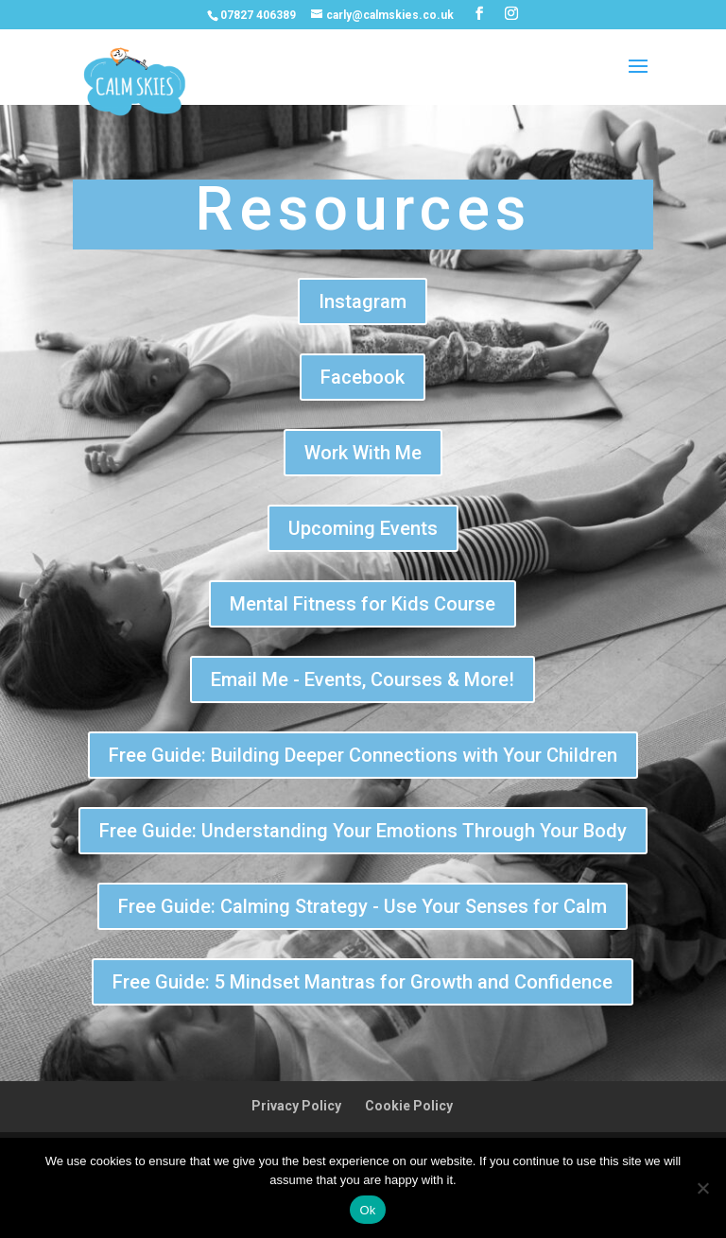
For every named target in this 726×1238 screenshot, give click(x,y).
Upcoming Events (363, 528)
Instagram (362, 301)
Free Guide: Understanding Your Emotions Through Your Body (363, 830)
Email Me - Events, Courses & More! (362, 679)
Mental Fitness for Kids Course (362, 604)
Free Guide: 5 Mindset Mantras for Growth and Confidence (362, 982)
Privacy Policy (296, 1105)
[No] (702, 1187)
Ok (367, 1210)
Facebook (362, 377)
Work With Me (363, 452)
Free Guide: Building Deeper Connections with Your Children (363, 755)
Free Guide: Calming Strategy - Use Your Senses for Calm (362, 906)
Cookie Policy (409, 1105)
